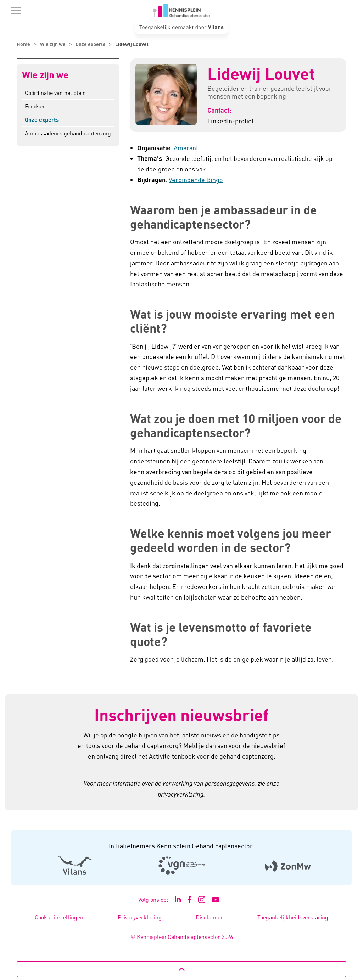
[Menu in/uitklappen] (16, 10)
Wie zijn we (45, 74)
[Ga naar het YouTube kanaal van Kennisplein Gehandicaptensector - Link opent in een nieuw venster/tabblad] (216, 899)
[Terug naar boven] (181, 969)
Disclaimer (209, 917)
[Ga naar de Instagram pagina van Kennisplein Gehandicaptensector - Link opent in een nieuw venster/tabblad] (201, 899)
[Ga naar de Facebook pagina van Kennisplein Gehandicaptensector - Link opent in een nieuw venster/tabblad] (189, 899)
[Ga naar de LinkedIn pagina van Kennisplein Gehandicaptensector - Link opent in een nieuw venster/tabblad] (178, 899)
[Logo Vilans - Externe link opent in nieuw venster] (75, 865)
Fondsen (35, 106)
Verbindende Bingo (196, 179)
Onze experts (42, 119)
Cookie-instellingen (59, 917)
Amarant (186, 148)
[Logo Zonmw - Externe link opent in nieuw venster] (288, 865)
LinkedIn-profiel (230, 121)
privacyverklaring (180, 794)
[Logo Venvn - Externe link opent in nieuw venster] (181, 865)
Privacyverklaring (140, 917)
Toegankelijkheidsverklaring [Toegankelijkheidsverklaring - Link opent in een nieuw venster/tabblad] (292, 917)
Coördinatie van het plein (55, 92)
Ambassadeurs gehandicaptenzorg (68, 133)
